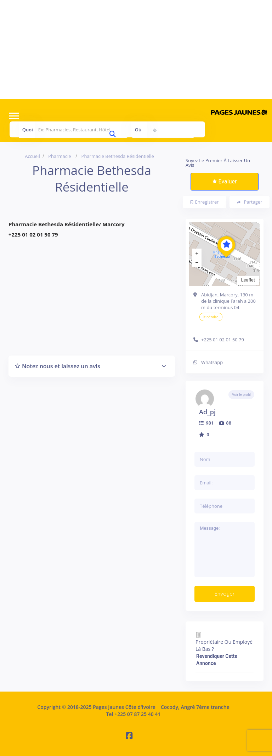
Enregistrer (205, 202)
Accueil (32, 156)
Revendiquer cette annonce (216, 659)
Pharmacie (59, 156)
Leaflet (248, 280)
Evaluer (224, 181)
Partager (249, 202)
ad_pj (207, 412)
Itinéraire (211, 316)
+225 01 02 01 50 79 (222, 339)
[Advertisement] (136, 49)
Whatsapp (212, 362)
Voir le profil (241, 395)
